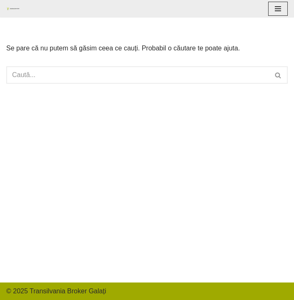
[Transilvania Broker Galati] (13, 8)
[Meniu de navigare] (278, 9)
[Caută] (137, 75)
